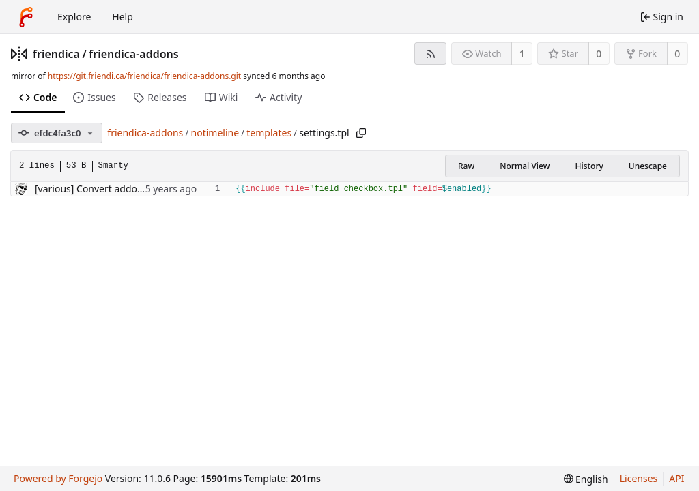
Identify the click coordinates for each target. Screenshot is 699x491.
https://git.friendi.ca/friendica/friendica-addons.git (144, 76)
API (676, 478)
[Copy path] (361, 133)
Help (122, 16)
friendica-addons (133, 54)
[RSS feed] (430, 53)
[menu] (586, 479)
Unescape (648, 166)
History (589, 166)
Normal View (525, 166)
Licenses (639, 478)
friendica (56, 54)
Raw (466, 166)
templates (268, 132)
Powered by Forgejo (58, 478)
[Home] (26, 17)
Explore (74, 16)
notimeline (215, 132)
